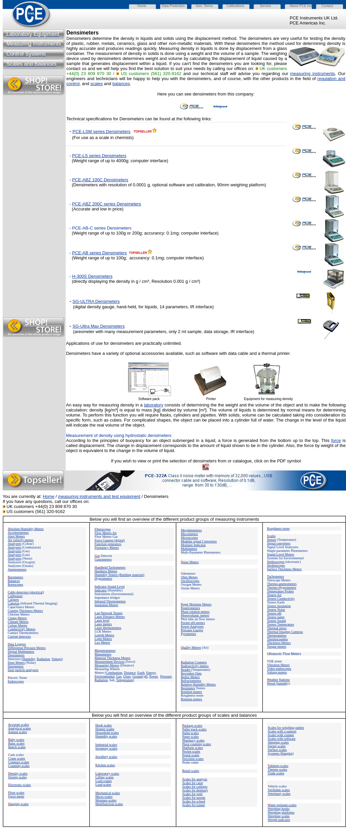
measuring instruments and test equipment (99, 496)
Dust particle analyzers (23, 670)
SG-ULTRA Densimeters (96, 301)
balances (121, 83)
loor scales (16, 792)
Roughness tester (278, 528)
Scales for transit (193, 805)
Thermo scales (277, 769)
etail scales (190, 771)
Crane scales (16, 758)
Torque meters (276, 646)
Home (48, 496)
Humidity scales (106, 736)
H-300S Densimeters (92, 276)
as (97, 556)
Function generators (108, 544)
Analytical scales (19, 728)
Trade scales (276, 773)
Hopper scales (105, 729)
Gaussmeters (103, 559)
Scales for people (194, 797)
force (336, 440)
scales (97, 83)
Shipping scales (278, 742)
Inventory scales (106, 748)
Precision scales (193, 759)
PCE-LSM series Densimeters (101, 131)
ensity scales (18, 773)
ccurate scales (18, 724)
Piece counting (192, 744)
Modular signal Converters (199, 541)
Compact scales (18, 762)
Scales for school (193, 801)
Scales (192, 783)
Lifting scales (105, 777)
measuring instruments (312, 73)
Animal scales (17, 732)
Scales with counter (281, 735)
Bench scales (17, 747)
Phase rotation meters (195, 612)
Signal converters (278, 543)
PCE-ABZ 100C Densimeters (100, 179)
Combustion (114, 673)
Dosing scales (17, 777)
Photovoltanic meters (195, 615)
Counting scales (19, 766)
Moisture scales (106, 800)
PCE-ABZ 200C (87, 203)
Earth (141, 673)
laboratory (153, 404)
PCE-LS (80, 155)
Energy (151, 673)
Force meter (16, 796)
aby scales (16, 740)
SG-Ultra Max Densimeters (98, 326)
